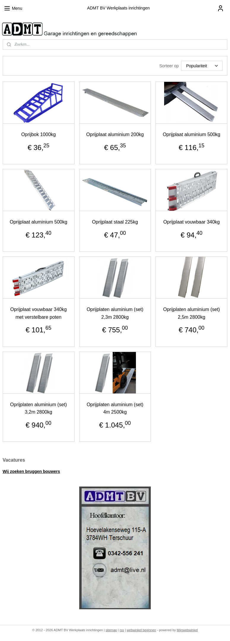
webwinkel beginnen (141, 630)
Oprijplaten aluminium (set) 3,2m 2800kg (38, 408)
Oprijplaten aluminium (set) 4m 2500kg (115, 408)
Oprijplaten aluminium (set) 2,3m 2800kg (115, 313)
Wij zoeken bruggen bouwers (31, 471)
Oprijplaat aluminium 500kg (191, 134)
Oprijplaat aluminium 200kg (115, 134)
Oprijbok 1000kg (38, 134)
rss (122, 630)
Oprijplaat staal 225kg (115, 221)
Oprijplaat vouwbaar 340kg (191, 221)
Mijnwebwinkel (187, 630)
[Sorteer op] (201, 66)
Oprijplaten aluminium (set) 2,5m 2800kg (191, 313)
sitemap (111, 630)
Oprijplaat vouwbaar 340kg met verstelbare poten (38, 313)
